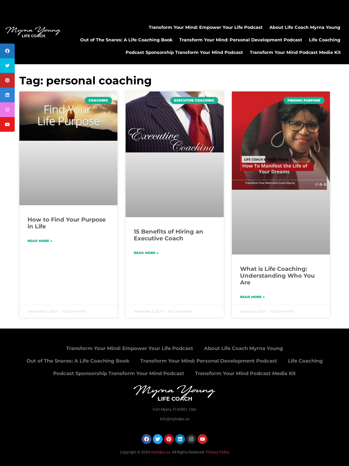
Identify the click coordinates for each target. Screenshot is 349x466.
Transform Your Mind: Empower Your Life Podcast (206, 27)
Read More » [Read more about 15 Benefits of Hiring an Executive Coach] (146, 253)
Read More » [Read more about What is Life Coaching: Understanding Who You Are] (252, 297)
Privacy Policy (217, 452)
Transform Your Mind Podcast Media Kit (295, 52)
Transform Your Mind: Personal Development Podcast (240, 39)
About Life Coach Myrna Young (304, 27)
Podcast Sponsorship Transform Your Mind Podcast (184, 52)
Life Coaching (324, 39)
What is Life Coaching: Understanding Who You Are (277, 275)
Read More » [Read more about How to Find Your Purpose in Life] (40, 241)
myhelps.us (160, 452)
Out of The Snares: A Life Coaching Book (126, 39)
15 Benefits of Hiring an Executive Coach (168, 235)
